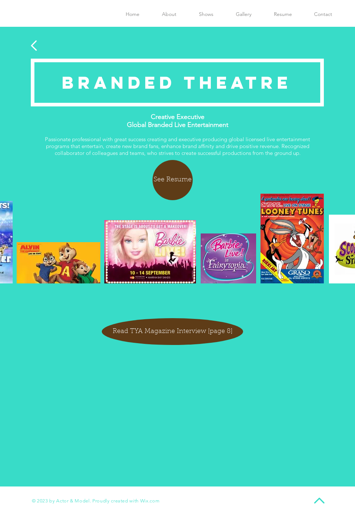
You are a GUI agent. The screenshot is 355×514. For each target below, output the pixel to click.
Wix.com (150, 501)
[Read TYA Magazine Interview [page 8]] (172, 331)
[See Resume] (173, 180)
